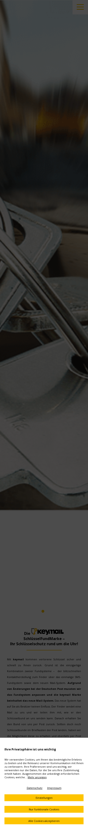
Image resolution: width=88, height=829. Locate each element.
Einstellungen (44, 798)
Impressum (54, 788)
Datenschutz (34, 788)
